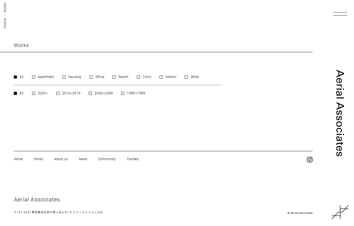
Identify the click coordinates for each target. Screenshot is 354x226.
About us (61, 159)
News (83, 159)
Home (5, 7)
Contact (133, 159)
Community (107, 159)
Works (38, 159)
